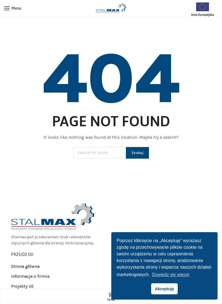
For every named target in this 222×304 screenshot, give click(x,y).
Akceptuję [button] (164, 289)
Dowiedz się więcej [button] (170, 274)
